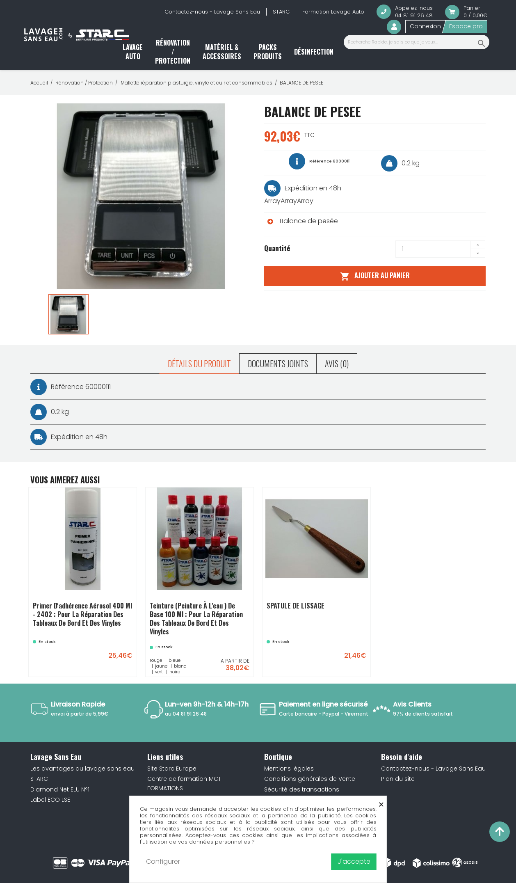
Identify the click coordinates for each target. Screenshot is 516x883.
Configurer (163, 861)
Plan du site (398, 779)
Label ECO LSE (50, 800)
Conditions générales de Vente (309, 779)
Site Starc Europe (171, 768)
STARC (281, 12)
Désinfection (313, 52)
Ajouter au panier (374, 275)
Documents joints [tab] (278, 363)
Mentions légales (289, 768)
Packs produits (267, 51)
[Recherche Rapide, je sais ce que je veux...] (416, 42)
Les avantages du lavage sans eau (82, 768)
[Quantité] (433, 249)
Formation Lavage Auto (333, 12)
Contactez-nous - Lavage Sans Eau (212, 12)
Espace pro (466, 26)
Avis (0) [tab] (337, 363)
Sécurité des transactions (301, 789)
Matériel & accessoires (222, 51)
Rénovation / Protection (172, 52)
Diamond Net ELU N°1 (59, 789)
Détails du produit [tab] (199, 363)
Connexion (425, 26)
